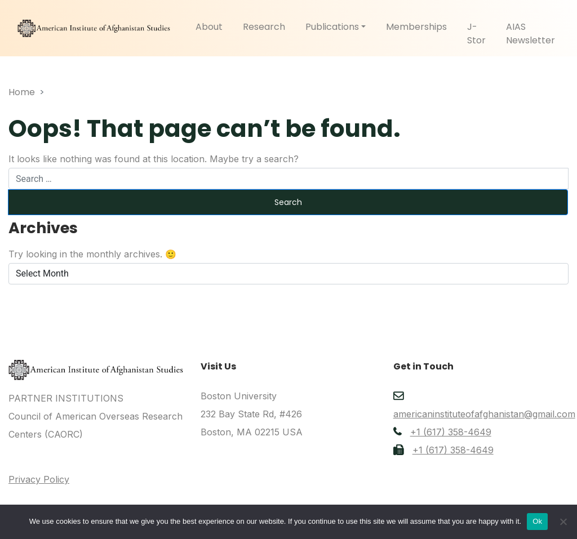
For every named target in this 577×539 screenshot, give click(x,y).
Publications (332, 26)
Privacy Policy (38, 479)
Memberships (416, 26)
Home (21, 92)
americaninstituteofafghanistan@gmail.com (484, 414)
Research (264, 26)
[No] (563, 521)
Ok (537, 521)
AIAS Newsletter (530, 33)
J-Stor (476, 33)
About (209, 26)
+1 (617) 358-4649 (450, 432)
